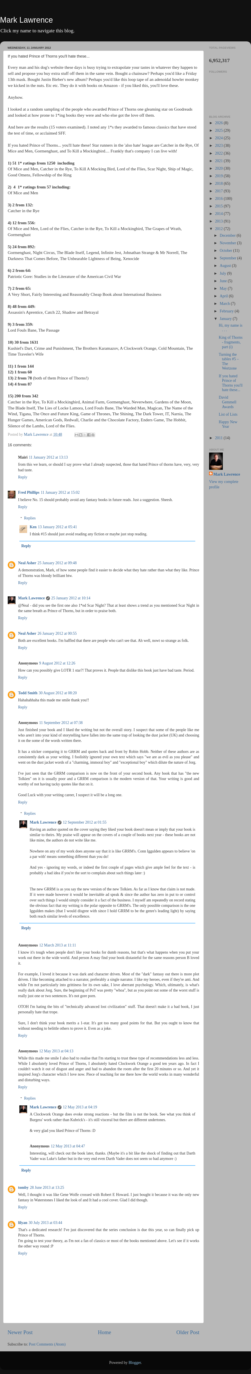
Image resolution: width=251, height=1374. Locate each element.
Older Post (187, 1332)
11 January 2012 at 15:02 (60, 492)
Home (104, 1332)
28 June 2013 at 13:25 (47, 1187)
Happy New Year (228, 424)
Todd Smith (27, 693)
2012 (219, 229)
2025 (219, 130)
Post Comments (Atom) (47, 1344)
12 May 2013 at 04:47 (68, 1146)
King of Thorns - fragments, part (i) (231, 342)
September (228, 258)
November (228, 243)
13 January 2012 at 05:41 (57, 527)
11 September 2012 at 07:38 (61, 723)
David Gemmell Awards (227, 402)
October (226, 250)
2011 (219, 438)
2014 (219, 214)
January (226, 318)
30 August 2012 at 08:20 (58, 693)
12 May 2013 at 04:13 (56, 1051)
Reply (22, 477)
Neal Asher (27, 563)
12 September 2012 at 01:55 (84, 822)
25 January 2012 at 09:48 (57, 563)
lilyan (22, 1222)
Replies (30, 518)
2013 (219, 221)
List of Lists (228, 414)
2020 (219, 168)
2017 (219, 191)
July (223, 273)
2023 (219, 145)
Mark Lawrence (26, 20)
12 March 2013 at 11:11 (57, 945)
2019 (219, 176)
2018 (219, 183)
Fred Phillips (28, 492)
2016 (219, 198)
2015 (219, 206)
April (224, 296)
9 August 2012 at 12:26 (57, 663)
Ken (33, 527)
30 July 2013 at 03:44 (45, 1222)
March (225, 303)
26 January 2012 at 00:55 (57, 633)
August (226, 265)
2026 (219, 123)
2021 (219, 161)
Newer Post (20, 1332)
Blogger (135, 1362)
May (224, 288)
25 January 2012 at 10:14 (70, 598)
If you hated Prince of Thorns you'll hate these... (231, 383)
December (228, 235)
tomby (23, 1187)
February (227, 311)
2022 (219, 153)
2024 (219, 138)
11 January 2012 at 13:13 (48, 457)
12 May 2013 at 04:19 (80, 1107)
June (224, 281)
